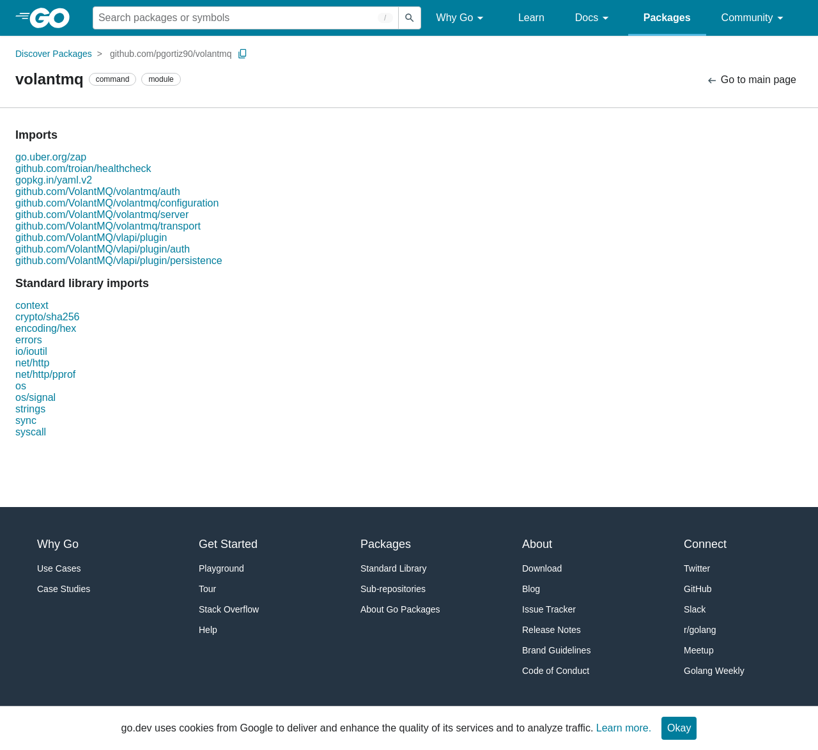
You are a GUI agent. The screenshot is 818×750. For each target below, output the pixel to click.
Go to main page (751, 80)
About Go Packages (400, 609)
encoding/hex (45, 328)
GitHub (698, 589)
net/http (32, 362)
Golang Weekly (714, 671)
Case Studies (63, 589)
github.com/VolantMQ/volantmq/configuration (117, 203)
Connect (705, 544)
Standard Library (393, 568)
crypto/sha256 (47, 316)
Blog (531, 589)
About (537, 544)
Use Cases (59, 568)
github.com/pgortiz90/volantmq (171, 54)
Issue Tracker (549, 609)
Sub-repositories (393, 589)
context (32, 305)
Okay (679, 728)
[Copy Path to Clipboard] (243, 53)
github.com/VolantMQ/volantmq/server (102, 214)
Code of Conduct (555, 671)
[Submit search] (409, 17)
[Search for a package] (246, 17)
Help (208, 630)
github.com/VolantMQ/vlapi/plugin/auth (102, 249)
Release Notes (551, 630)
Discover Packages (53, 54)
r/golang (700, 630)
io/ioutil (31, 351)
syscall (30, 431)
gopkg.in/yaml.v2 (53, 180)
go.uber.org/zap (50, 157)
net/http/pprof (45, 374)
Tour (207, 589)
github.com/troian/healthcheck (83, 168)
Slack (695, 609)
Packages (667, 17)
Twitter (697, 568)
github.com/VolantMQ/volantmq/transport (108, 226)
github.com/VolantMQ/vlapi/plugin (91, 237)
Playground (221, 568)
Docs (594, 18)
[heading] (54, 18)
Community (754, 18)
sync (25, 420)
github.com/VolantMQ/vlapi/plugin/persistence (118, 260)
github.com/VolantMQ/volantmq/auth (97, 191)
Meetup (699, 650)
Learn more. (623, 728)
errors (28, 339)
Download (542, 568)
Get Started (228, 544)
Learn (531, 17)
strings (30, 408)
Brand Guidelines (556, 650)
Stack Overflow (229, 609)
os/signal (35, 397)
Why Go (462, 18)
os (20, 385)
